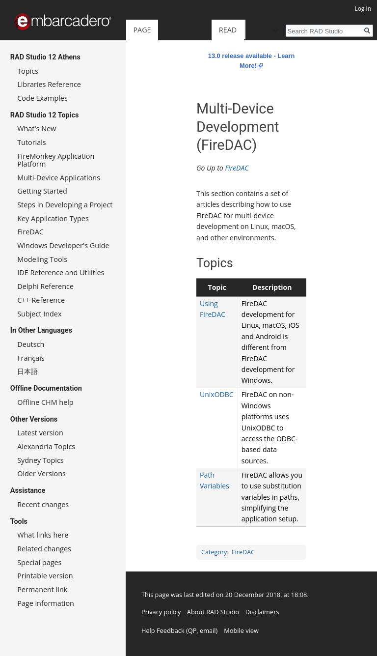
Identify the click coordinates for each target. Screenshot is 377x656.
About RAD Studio (213, 611)
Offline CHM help (45, 402)
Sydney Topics (40, 460)
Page (142, 29)
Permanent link (42, 589)
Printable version (45, 575)
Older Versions (41, 473)
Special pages (39, 562)
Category (214, 552)
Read (178, 29)
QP (192, 630)
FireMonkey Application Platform (55, 160)
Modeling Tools (42, 259)
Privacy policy (161, 611)
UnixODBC (217, 394)
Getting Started (42, 191)
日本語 (27, 371)
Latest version (40, 432)
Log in (362, 8)
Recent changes (43, 504)
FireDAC (236, 167)
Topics (27, 71)
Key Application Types (53, 218)
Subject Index (39, 313)
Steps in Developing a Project (64, 204)
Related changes (44, 548)
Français (31, 358)
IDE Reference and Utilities (60, 272)
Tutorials (31, 142)
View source (224, 29)
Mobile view (241, 630)
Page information (45, 603)
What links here (42, 535)
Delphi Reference (45, 286)
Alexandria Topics (46, 446)
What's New (36, 128)
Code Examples (42, 98)
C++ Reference (41, 300)
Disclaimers (262, 611)
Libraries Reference (49, 84)
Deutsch (30, 344)
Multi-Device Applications (58, 177)
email (208, 630)
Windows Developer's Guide (63, 245)
